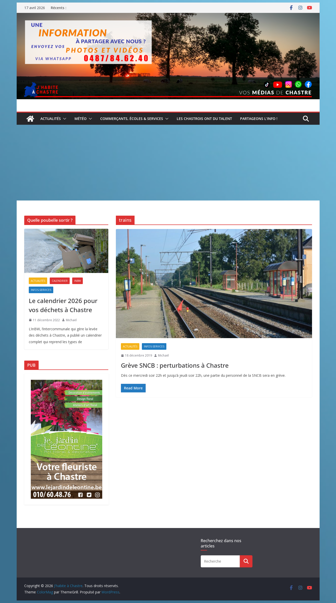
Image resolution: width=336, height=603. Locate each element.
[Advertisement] (168, 162)
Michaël (163, 355)
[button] (63, 118)
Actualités (50, 118)
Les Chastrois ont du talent (204, 118)
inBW (77, 281)
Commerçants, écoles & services (131, 118)
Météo (80, 118)
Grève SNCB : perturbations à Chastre (175, 365)
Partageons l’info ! (258, 118)
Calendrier (60, 281)
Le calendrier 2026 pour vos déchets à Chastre (63, 305)
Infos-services (154, 346)
